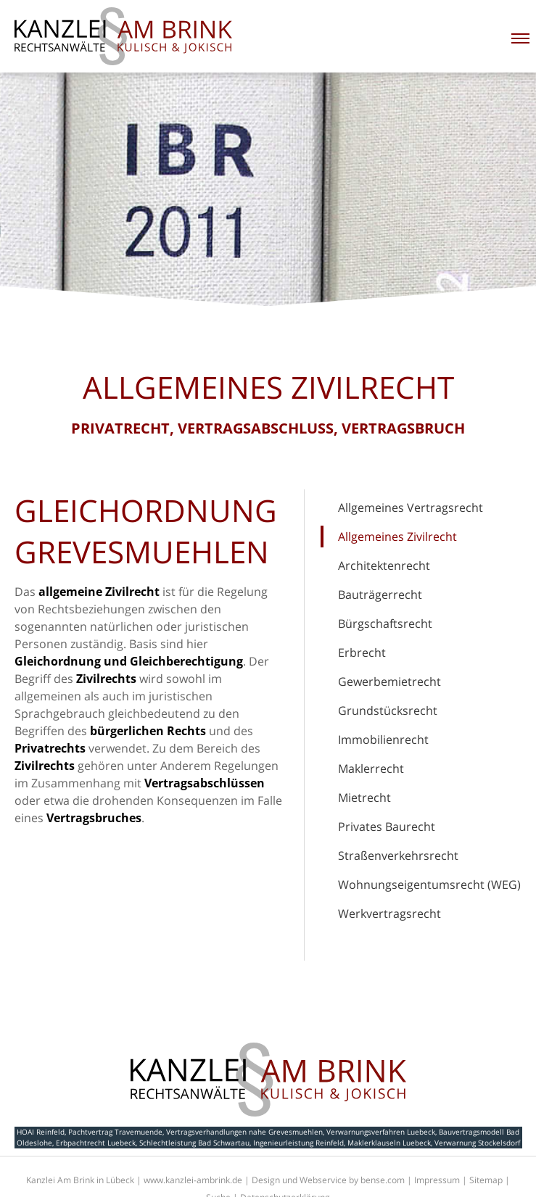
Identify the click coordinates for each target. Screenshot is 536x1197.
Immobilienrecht (383, 739)
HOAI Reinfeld (41, 1132)
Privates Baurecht (386, 826)
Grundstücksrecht (387, 710)
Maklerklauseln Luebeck (389, 1143)
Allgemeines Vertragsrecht (410, 507)
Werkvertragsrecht (389, 913)
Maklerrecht (371, 768)
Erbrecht (362, 652)
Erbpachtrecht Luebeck (96, 1143)
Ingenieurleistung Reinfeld (298, 1143)
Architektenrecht (384, 565)
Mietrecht (364, 797)
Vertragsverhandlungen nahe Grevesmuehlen (244, 1132)
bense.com (382, 1180)
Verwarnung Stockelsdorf (477, 1143)
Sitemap (486, 1180)
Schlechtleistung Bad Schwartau (194, 1143)
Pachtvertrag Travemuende (115, 1132)
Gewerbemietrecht (389, 681)
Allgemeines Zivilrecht (397, 536)
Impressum (437, 1180)
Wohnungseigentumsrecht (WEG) (429, 884)
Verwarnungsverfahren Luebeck (380, 1132)
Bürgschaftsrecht (385, 623)
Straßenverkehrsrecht (398, 855)
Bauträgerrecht (380, 594)
